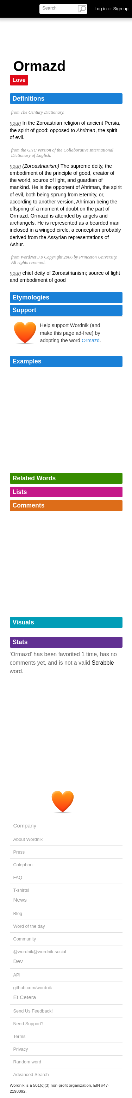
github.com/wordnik (32, 987)
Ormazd (91, 340)
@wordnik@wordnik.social (39, 951)
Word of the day (29, 926)
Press (19, 852)
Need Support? (28, 1023)
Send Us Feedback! (33, 1011)
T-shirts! (21, 890)
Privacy (20, 1049)
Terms (19, 1036)
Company (25, 826)
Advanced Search (31, 1074)
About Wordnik (28, 839)
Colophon (23, 864)
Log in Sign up (111, 8)
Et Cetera (24, 997)
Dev (18, 961)
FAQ (18, 877)
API (17, 975)
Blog (18, 913)
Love (19, 80)
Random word (27, 1061)
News (20, 900)
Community (24, 939)
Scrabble (103, 663)
